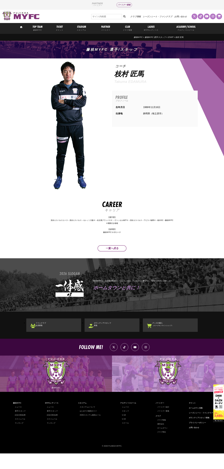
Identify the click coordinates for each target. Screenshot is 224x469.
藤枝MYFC (138, 37)
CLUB (128, 28)
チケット (190, 418)
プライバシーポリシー (196, 438)
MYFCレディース (51, 418)
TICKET (59, 28)
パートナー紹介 (162, 422)
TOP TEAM (37, 28)
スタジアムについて (87, 422)
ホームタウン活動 (194, 423)
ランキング (19, 438)
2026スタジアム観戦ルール (90, 430)
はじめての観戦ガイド (88, 426)
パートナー (158, 418)
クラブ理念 (160, 447)
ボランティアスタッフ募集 (108, 334)
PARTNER (106, 28)
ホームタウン (161, 443)
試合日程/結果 (21, 430)
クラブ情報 (135, 16)
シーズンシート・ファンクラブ (157, 16)
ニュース (18, 422)
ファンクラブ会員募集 (46, 334)
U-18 (123, 430)
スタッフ (124, 426)
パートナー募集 (124, 5)
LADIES (151, 28)
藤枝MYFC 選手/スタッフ (155, 37)
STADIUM (81, 28)
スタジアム (81, 418)
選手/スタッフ (21, 426)
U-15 (123, 434)
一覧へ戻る (112, 255)
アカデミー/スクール (127, 418)
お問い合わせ (180, 16)
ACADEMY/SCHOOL (186, 28)
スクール (124, 438)
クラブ (157, 431)
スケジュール (20, 434)
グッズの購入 (168, 334)
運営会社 (159, 439)
